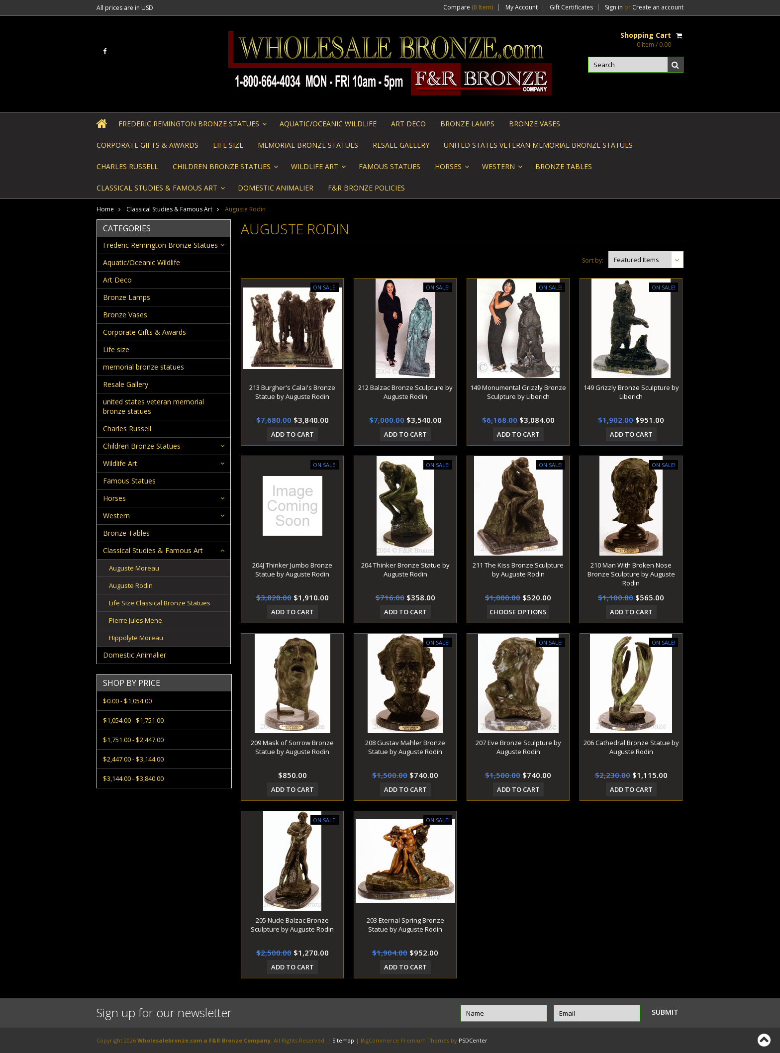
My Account (521, 7)
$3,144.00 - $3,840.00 (133, 778)
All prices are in (125, 7)
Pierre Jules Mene (135, 620)
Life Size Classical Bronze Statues (159, 602)
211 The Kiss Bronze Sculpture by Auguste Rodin (518, 569)
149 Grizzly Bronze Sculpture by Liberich (631, 392)
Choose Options (518, 611)
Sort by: (592, 260)
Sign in (614, 7)
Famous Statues (389, 166)
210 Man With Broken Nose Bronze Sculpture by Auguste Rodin (631, 574)
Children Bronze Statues (225, 169)
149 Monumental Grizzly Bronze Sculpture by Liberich (518, 392)
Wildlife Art (317, 169)
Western (501, 169)
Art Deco (408, 123)
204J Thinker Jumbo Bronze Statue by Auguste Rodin (292, 569)
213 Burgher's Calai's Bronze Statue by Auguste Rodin (292, 392)
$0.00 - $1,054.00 (127, 700)
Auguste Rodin (131, 585)
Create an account (657, 7)
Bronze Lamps (467, 123)
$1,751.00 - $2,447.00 (133, 739)
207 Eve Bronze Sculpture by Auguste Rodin (518, 747)
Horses (451, 169)
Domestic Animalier (275, 187)
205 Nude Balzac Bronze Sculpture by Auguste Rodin (292, 925)
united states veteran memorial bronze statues (538, 145)
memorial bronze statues (308, 145)
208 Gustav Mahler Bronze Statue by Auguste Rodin (405, 747)
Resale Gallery (401, 145)
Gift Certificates (571, 7)
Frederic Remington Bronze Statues (191, 126)
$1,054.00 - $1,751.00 (133, 720)
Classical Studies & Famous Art (160, 190)
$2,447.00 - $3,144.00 (133, 759)
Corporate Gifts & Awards (147, 145)
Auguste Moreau (134, 568)
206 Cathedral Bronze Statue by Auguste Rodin (631, 747)
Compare (468, 7)
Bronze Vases (534, 123)
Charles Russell (127, 166)
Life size (228, 145)
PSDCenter (473, 1040)
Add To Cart (292, 434)
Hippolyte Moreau (136, 637)
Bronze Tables (563, 166)
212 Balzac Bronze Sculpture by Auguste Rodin (405, 392)
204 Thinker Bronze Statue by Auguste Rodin (405, 569)
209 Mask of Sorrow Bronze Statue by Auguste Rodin (292, 747)
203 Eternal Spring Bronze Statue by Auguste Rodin (405, 925)
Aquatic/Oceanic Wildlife (328, 123)
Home (105, 209)
